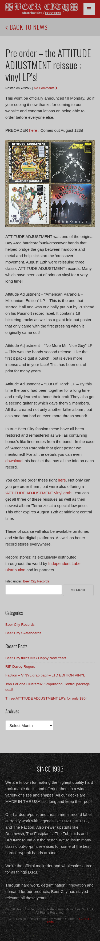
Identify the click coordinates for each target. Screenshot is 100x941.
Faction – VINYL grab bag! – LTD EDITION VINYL (45, 675)
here (33, 130)
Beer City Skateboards (23, 633)
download (13, 460)
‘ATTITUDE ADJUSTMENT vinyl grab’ (38, 493)
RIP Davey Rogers (20, 667)
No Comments (46, 88)
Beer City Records (36, 581)
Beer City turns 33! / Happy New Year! (35, 658)
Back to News (26, 27)
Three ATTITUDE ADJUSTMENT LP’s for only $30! (46, 698)
